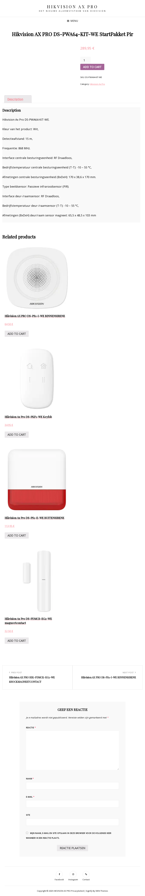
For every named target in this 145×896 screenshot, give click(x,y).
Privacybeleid (77, 890)
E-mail (30, 797)
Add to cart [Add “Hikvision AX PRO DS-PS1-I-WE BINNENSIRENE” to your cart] (16, 334)
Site (28, 815)
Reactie (31, 727)
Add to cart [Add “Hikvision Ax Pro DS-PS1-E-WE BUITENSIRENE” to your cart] (16, 535)
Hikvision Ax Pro (97, 84)
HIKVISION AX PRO (72, 6)
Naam (30, 778)
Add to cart (92, 67)
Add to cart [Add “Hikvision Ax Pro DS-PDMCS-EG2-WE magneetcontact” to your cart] (16, 641)
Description (15, 99)
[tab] (17, 99)
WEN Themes (102, 890)
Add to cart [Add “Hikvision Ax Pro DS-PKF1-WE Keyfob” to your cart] (16, 434)
